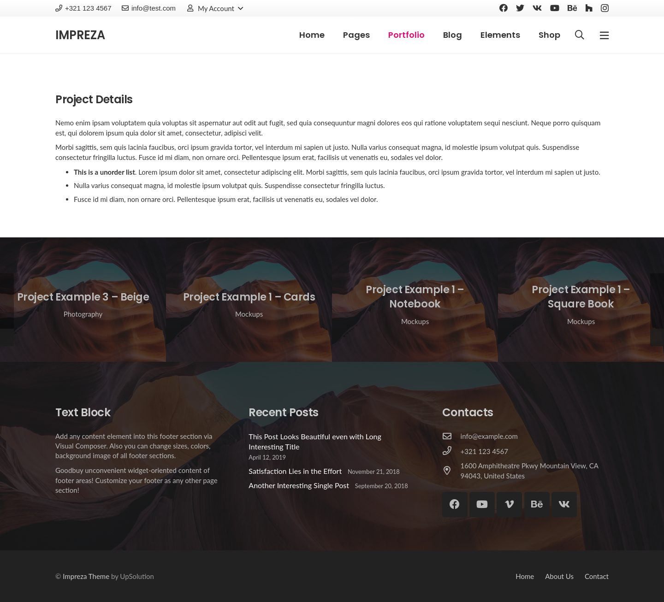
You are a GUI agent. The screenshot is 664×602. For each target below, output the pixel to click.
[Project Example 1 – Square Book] (581, 299)
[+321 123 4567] (451, 451)
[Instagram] (605, 8)
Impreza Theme (86, 576)
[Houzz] (589, 8)
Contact (597, 576)
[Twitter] (520, 8)
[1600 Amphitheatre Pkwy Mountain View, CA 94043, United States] (451, 471)
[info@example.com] (451, 436)
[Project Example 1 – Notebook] (415, 299)
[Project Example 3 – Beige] (83, 299)
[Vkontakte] (537, 8)
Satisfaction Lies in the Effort (295, 470)
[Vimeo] (509, 504)
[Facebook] (503, 8)
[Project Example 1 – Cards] (249, 299)
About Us (559, 576)
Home (525, 576)
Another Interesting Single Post (299, 485)
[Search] (579, 35)
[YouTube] (554, 8)
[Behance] (572, 8)
